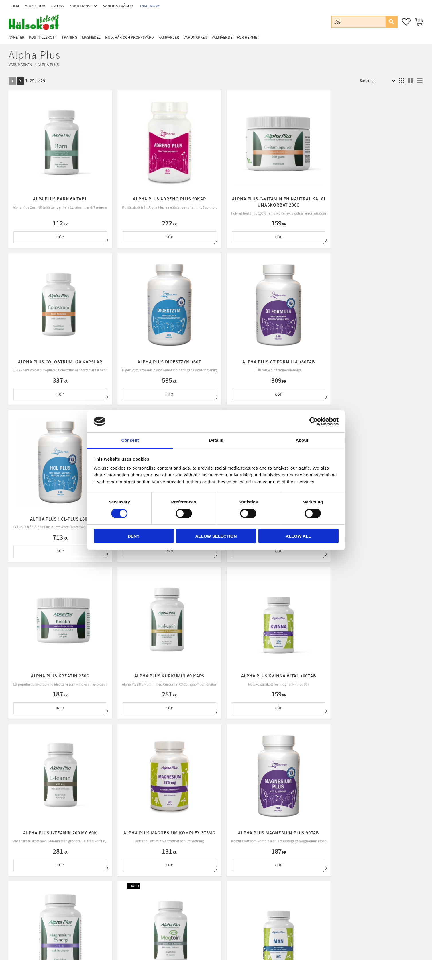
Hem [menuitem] (15, 6)
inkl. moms (150, 6)
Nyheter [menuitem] (16, 37)
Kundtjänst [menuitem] (80, 6)
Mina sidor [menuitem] (35, 6)
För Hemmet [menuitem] (248, 37)
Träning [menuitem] (69, 37)
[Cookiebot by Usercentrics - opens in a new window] (313, 421)
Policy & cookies (131, 891)
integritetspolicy (249, 811)
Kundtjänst (127, 868)
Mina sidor (127, 861)
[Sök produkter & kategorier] (359, 21)
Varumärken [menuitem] (195, 37)
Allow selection (216, 535)
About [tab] (302, 440)
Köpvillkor (127, 883)
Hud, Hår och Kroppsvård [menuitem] (129, 37)
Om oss (125, 876)
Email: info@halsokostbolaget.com (45, 876)
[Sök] (391, 21)
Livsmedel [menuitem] (91, 37)
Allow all (298, 535)
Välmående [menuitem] (222, 37)
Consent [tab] (130, 440)
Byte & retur (128, 898)
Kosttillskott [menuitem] (43, 37)
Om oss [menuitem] (57, 6)
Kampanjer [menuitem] (168, 37)
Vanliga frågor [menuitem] (118, 6)
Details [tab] (216, 440)
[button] (406, 21)
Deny (134, 535)
